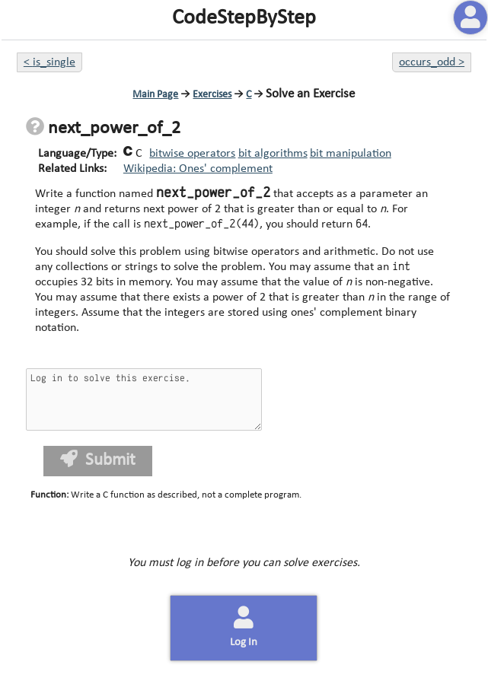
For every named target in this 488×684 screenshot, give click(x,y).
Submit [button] (98, 459)
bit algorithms (273, 154)
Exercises (212, 94)
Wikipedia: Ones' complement (198, 169)
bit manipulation (350, 154)
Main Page (155, 94)
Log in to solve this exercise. (144, 399)
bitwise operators (192, 154)
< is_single (49, 62)
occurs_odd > (431, 62)
